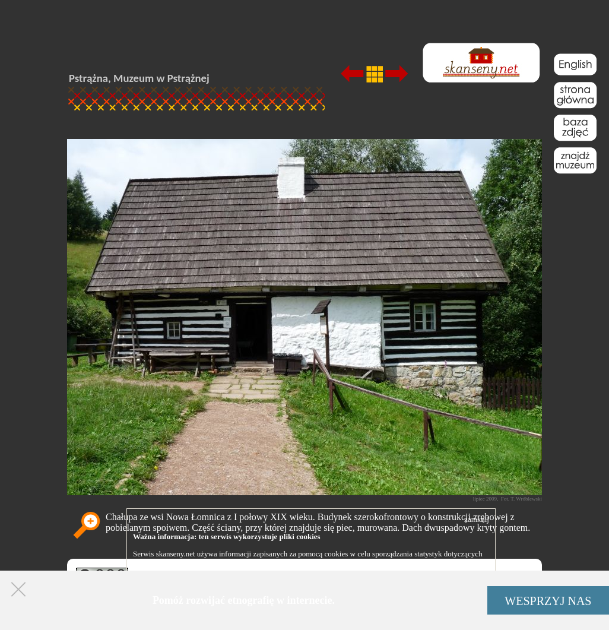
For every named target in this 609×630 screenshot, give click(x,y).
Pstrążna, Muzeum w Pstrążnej (139, 78)
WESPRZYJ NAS (548, 600)
